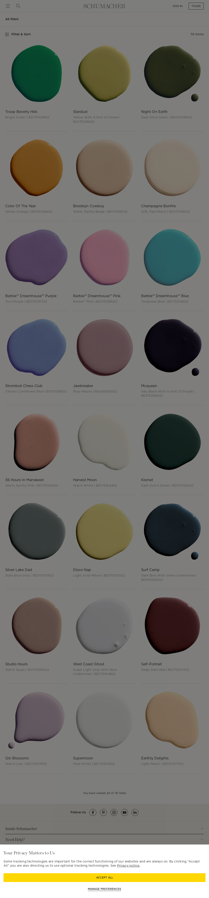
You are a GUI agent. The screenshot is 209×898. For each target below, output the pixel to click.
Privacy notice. (128, 865)
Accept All (104, 877)
